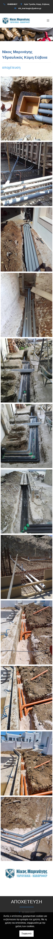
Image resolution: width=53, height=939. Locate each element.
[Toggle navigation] (48, 20)
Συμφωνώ (26, 933)
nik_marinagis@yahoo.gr (29, 8)
